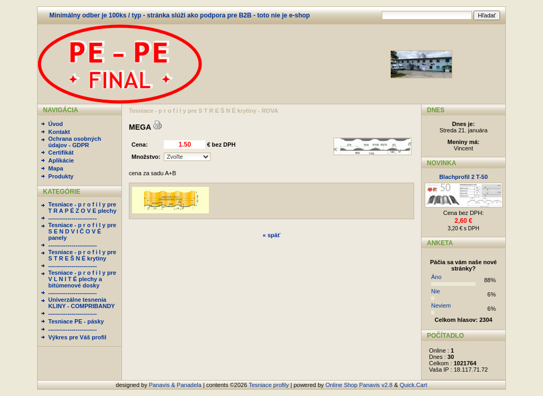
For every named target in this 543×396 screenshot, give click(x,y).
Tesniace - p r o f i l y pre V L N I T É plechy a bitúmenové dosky (82, 279)
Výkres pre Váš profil (77, 337)
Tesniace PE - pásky (76, 321)
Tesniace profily (269, 385)
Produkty (61, 176)
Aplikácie (61, 160)
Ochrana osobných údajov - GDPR (74, 142)
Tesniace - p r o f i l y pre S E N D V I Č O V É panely (82, 231)
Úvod (55, 124)
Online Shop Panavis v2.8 (359, 385)
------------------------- (72, 218)
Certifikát (61, 152)
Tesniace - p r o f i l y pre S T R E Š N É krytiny (82, 255)
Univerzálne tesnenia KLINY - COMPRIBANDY (81, 302)
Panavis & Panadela (176, 385)
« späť (271, 235)
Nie (435, 291)
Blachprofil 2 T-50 (463, 177)
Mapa (55, 168)
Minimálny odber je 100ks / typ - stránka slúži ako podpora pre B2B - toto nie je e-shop (179, 15)
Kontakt (59, 132)
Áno (436, 277)
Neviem (441, 305)
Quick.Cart (413, 385)
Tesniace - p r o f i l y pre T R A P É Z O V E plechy (82, 207)
